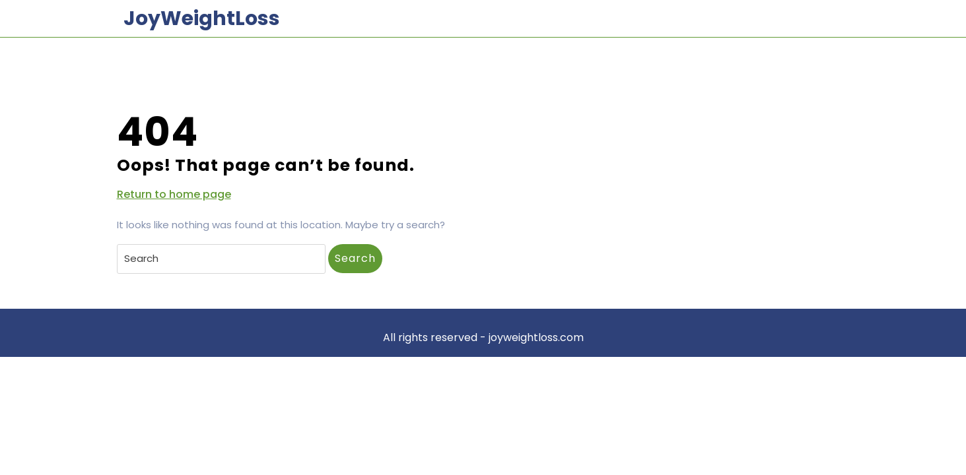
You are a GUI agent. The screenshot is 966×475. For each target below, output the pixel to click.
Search (355, 258)
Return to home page (174, 195)
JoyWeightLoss (201, 18)
